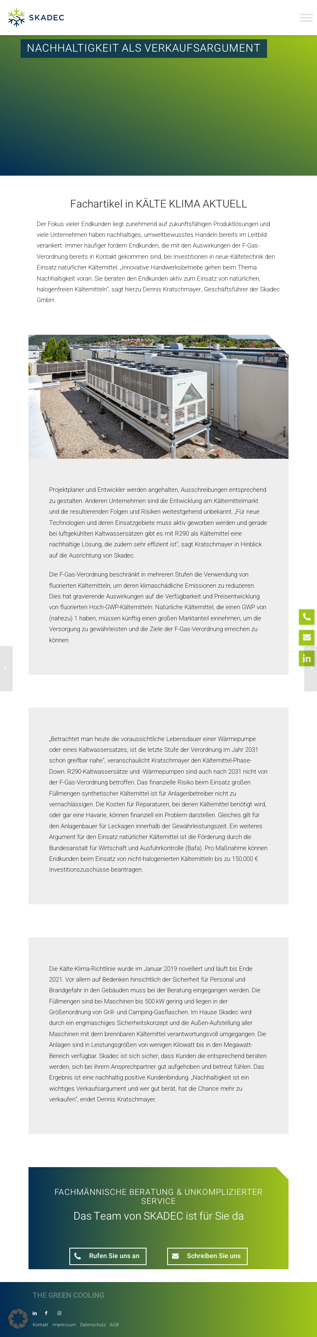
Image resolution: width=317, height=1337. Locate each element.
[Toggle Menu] (306, 17)
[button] (18, 1319)
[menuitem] (40, 1323)
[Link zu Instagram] (59, 1313)
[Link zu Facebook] (46, 1313)
